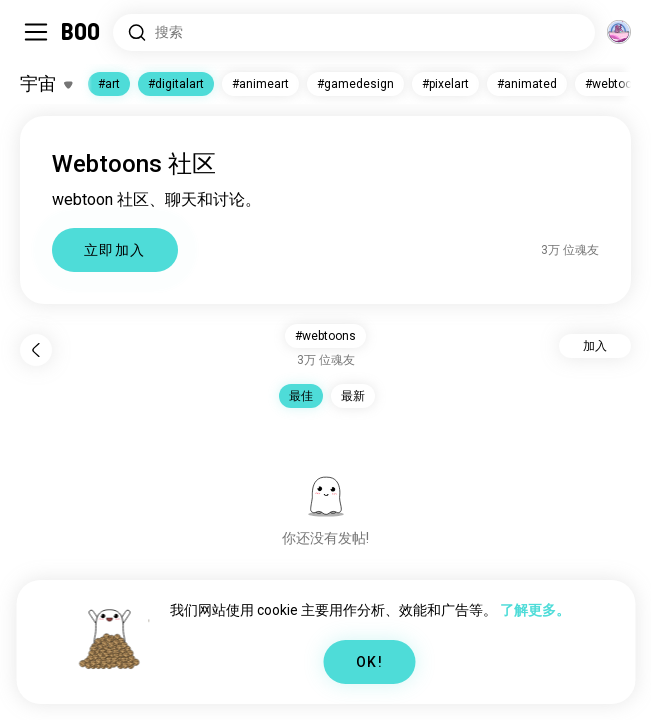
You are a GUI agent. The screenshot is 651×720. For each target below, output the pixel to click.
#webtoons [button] (325, 336)
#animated (527, 84)
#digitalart (176, 84)
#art (109, 84)
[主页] (81, 32)
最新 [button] (353, 396)
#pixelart (445, 84)
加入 (595, 346)
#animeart (260, 84)
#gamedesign (355, 84)
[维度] (619, 32)
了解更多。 (535, 610)
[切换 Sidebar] (36, 32)
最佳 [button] (301, 396)
